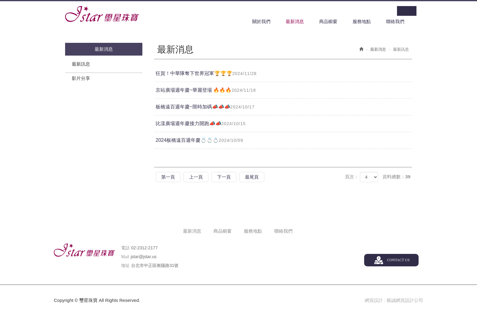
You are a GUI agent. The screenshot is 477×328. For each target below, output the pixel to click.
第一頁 (169, 177)
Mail (125, 257)
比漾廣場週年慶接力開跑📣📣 (203, 124)
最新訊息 (81, 64)
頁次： (352, 176)
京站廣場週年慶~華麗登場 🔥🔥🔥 (208, 90)
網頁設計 (373, 300)
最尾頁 (257, 177)
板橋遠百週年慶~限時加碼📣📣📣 (207, 107)
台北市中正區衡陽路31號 (155, 265)
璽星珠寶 (102, 14)
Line (411, 11)
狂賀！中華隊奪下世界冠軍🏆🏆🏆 (208, 74)
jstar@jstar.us (143, 256)
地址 (125, 265)
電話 (125, 248)
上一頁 (198, 177)
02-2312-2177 (144, 247)
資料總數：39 (396, 176)
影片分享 (81, 78)
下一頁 (228, 177)
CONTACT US (398, 260)
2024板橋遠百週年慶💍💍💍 (201, 141)
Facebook (402, 11)
